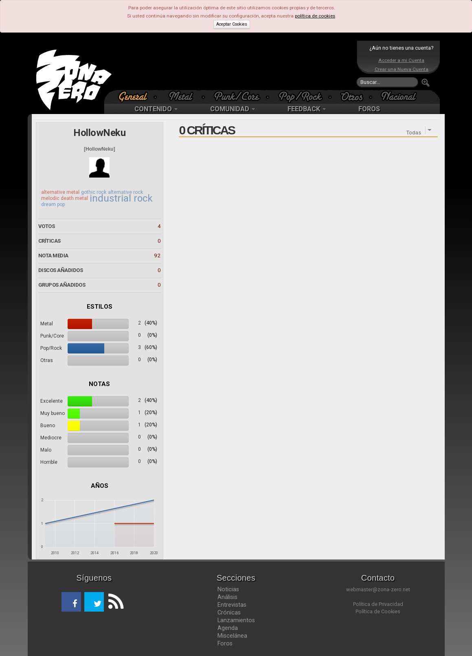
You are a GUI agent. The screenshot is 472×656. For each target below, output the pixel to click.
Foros (225, 643)
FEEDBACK (307, 109)
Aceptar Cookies (231, 24)
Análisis (227, 597)
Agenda (227, 628)
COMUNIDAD (232, 109)
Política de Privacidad (378, 604)
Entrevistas (231, 604)
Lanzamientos (236, 620)
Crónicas (229, 612)
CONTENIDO (156, 109)
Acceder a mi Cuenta (401, 60)
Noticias (228, 589)
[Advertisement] (234, 65)
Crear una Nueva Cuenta (401, 69)
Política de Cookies (378, 611)
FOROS (369, 109)
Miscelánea (232, 635)
